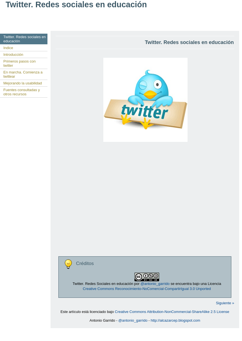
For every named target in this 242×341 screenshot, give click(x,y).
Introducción (13, 54)
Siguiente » (225, 303)
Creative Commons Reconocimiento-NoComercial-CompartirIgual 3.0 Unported (147, 289)
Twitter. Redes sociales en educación (24, 39)
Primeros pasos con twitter (19, 63)
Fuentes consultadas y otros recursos (21, 92)
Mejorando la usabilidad (22, 83)
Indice (8, 48)
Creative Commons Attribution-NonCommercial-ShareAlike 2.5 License (172, 312)
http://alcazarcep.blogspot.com (175, 320)
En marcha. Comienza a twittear (22, 74)
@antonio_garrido (155, 284)
